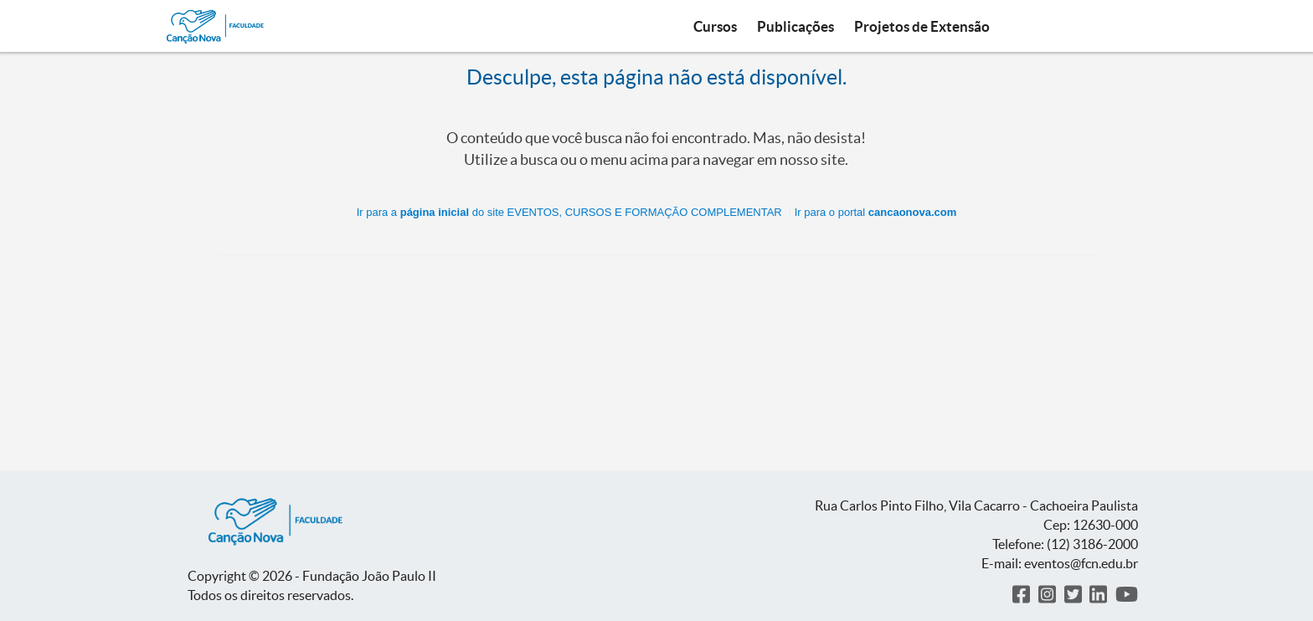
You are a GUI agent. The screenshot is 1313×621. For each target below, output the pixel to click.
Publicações (795, 26)
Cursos (715, 26)
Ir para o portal (876, 212)
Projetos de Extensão (922, 26)
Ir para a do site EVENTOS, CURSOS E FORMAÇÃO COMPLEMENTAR (569, 212)
